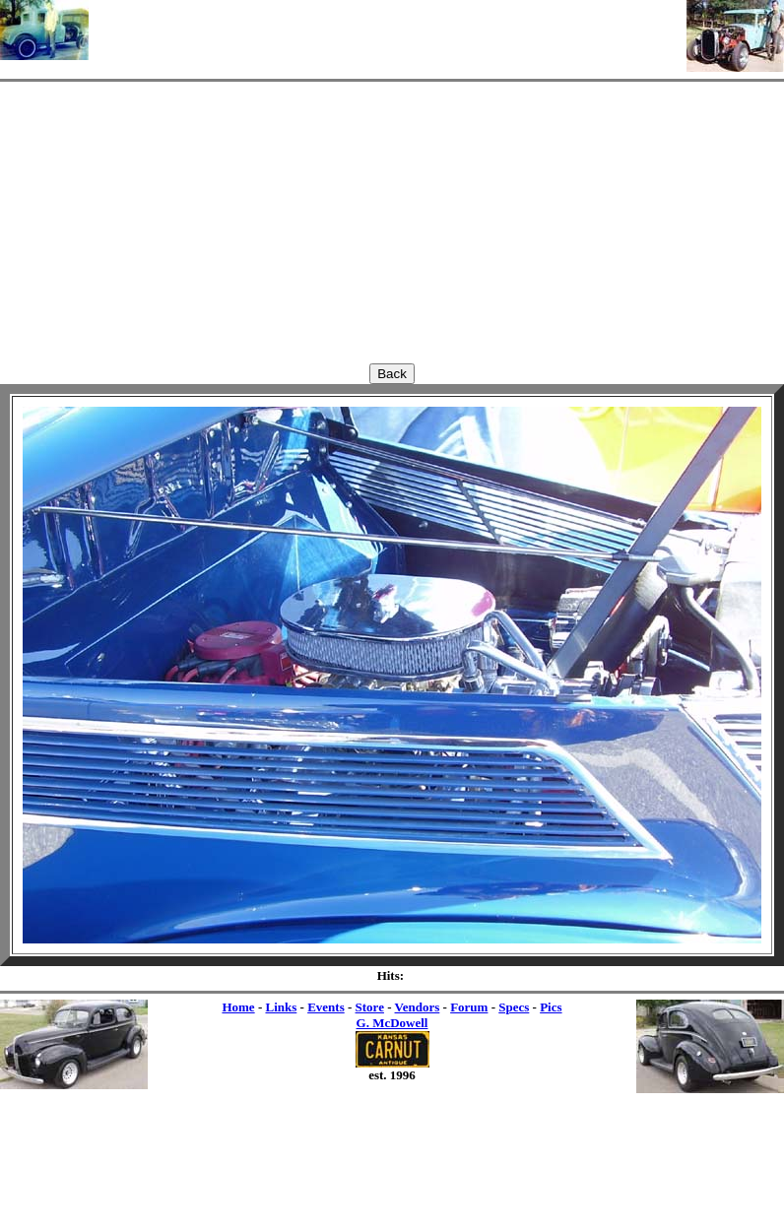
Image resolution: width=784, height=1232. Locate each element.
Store (370, 1007)
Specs (513, 1007)
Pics (550, 1007)
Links (280, 1007)
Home (238, 1007)
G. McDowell (392, 1022)
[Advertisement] (388, 29)
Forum (469, 1007)
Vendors (417, 1007)
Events (326, 1007)
